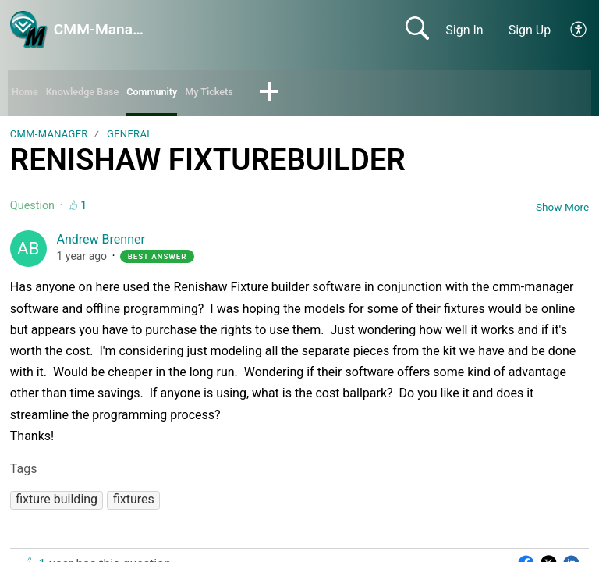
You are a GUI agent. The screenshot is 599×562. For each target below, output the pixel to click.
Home (28, 94)
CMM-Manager (49, 138)
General (129, 138)
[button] (579, 30)
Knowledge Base (99, 94)
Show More (562, 211)
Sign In (464, 30)
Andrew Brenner (101, 244)
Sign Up (530, 30)
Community (186, 94)
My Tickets (255, 94)
